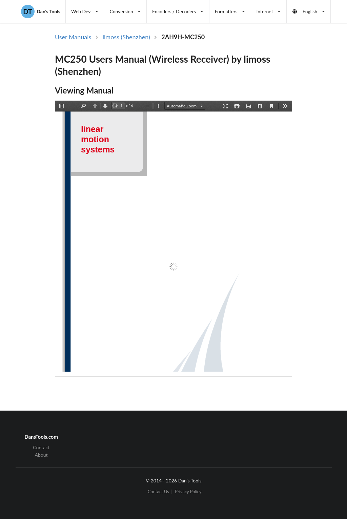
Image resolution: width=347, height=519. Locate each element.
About (41, 455)
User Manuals (73, 37)
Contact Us (158, 492)
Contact (41, 447)
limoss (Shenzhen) (126, 37)
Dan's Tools (40, 11)
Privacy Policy (188, 492)
